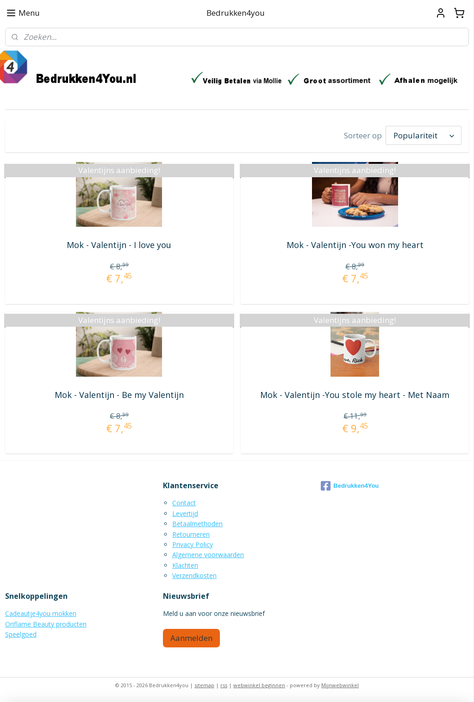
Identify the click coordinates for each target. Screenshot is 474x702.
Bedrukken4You (350, 485)
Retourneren (191, 534)
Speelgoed (21, 634)
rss (223, 685)
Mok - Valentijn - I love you (119, 244)
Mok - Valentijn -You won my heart (355, 244)
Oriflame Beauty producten (46, 624)
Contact (184, 502)
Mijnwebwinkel (340, 685)
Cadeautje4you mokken (40, 613)
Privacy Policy (192, 544)
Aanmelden (191, 638)
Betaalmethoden (197, 523)
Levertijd (185, 513)
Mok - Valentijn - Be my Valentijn (119, 394)
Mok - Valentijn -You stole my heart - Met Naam (354, 394)
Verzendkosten (194, 575)
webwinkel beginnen (259, 685)
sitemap (204, 685)
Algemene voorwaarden (208, 554)
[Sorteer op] (423, 135)
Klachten (185, 565)
